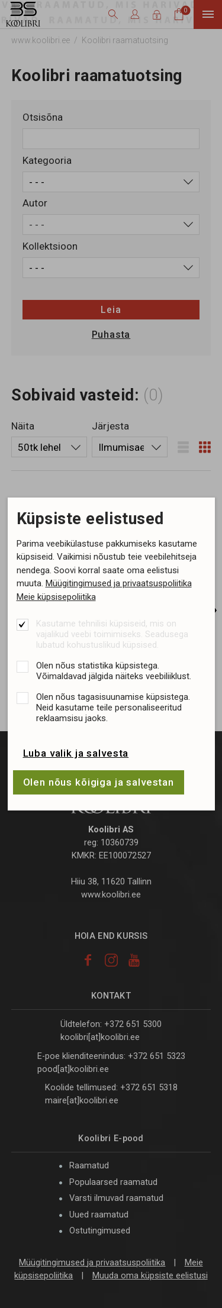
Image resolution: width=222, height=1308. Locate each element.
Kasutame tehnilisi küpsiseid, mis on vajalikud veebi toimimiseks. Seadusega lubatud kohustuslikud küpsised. (112, 634)
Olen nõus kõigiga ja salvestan (99, 782)
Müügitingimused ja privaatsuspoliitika (119, 583)
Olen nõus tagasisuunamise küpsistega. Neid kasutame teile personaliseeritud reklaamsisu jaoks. (113, 708)
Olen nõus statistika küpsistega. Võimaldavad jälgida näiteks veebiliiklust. (113, 671)
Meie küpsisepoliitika (56, 597)
